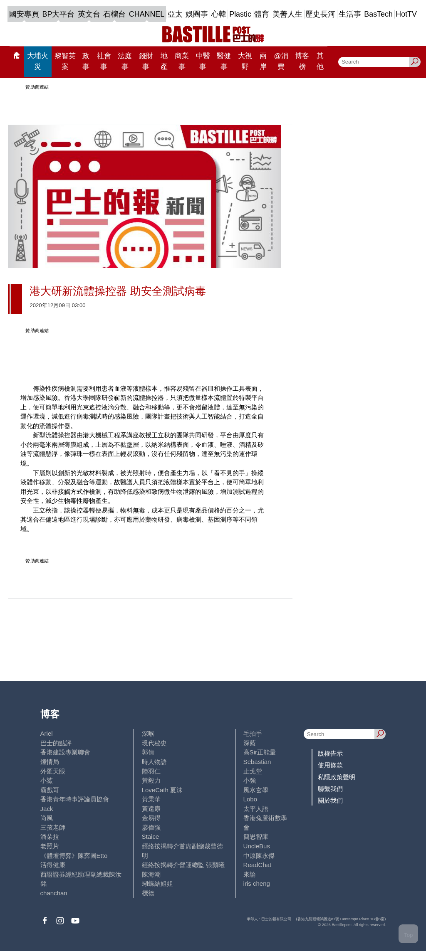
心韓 (218, 14)
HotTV (406, 14)
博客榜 (302, 61)
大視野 (245, 61)
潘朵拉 (49, 836)
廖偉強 (151, 827)
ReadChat (257, 864)
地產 (164, 61)
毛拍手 (252, 733)
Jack (46, 808)
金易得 (151, 817)
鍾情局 (49, 761)
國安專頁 (24, 14)
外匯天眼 (52, 771)
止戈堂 (252, 771)
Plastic (240, 14)
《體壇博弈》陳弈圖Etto (74, 855)
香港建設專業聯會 (65, 752)
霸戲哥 (49, 789)
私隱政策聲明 (336, 777)
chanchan (53, 893)
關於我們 (330, 800)
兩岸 (263, 61)
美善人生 (287, 14)
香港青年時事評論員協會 (74, 799)
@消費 (281, 61)
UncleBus (256, 846)
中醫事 (203, 61)
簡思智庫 (255, 836)
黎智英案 (65, 61)
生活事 (350, 14)
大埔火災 (37, 61)
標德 (148, 893)
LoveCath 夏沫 (162, 789)
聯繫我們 (330, 788)
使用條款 (330, 765)
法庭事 (125, 61)
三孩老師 (52, 827)
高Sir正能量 (259, 752)
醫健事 (224, 61)
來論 (249, 874)
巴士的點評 (56, 743)
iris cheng (256, 883)
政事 (85, 61)
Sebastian (257, 761)
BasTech (378, 14)
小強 (249, 780)
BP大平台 (58, 14)
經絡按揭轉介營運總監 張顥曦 (183, 864)
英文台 (89, 14)
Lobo (250, 799)
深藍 (249, 743)
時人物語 (154, 761)
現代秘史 (154, 743)
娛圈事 (197, 14)
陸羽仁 (151, 771)
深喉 (148, 733)
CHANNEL (146, 14)
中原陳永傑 (259, 855)
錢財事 (146, 61)
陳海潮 (151, 874)
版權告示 (330, 753)
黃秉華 (151, 799)
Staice (150, 836)
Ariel (46, 733)
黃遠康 (151, 808)
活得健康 (52, 864)
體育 (261, 14)
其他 (320, 61)
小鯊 (46, 780)
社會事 (104, 61)
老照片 (49, 846)
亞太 (175, 14)
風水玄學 (255, 789)
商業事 (182, 61)
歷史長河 (320, 14)
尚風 (46, 817)
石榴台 (114, 14)
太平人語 (255, 808)
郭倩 (148, 752)
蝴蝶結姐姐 (157, 883)
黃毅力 (151, 780)
